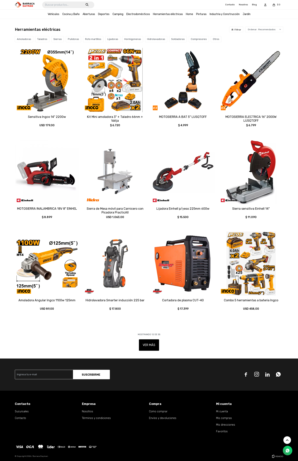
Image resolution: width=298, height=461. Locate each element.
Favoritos (222, 431)
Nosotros (243, 4)
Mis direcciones (225, 424)
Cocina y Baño (71, 14)
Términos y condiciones (96, 418)
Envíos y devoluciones (162, 418)
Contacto (230, 4)
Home (189, 14)
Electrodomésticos (138, 14)
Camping (118, 14)
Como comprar (158, 411)
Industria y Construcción (225, 14)
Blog (254, 4)
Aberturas (89, 14)
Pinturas (201, 14)
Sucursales (22, 411)
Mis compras (224, 418)
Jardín (246, 14)
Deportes (103, 14)
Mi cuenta (222, 411)
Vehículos (53, 14)
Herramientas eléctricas (168, 14)
